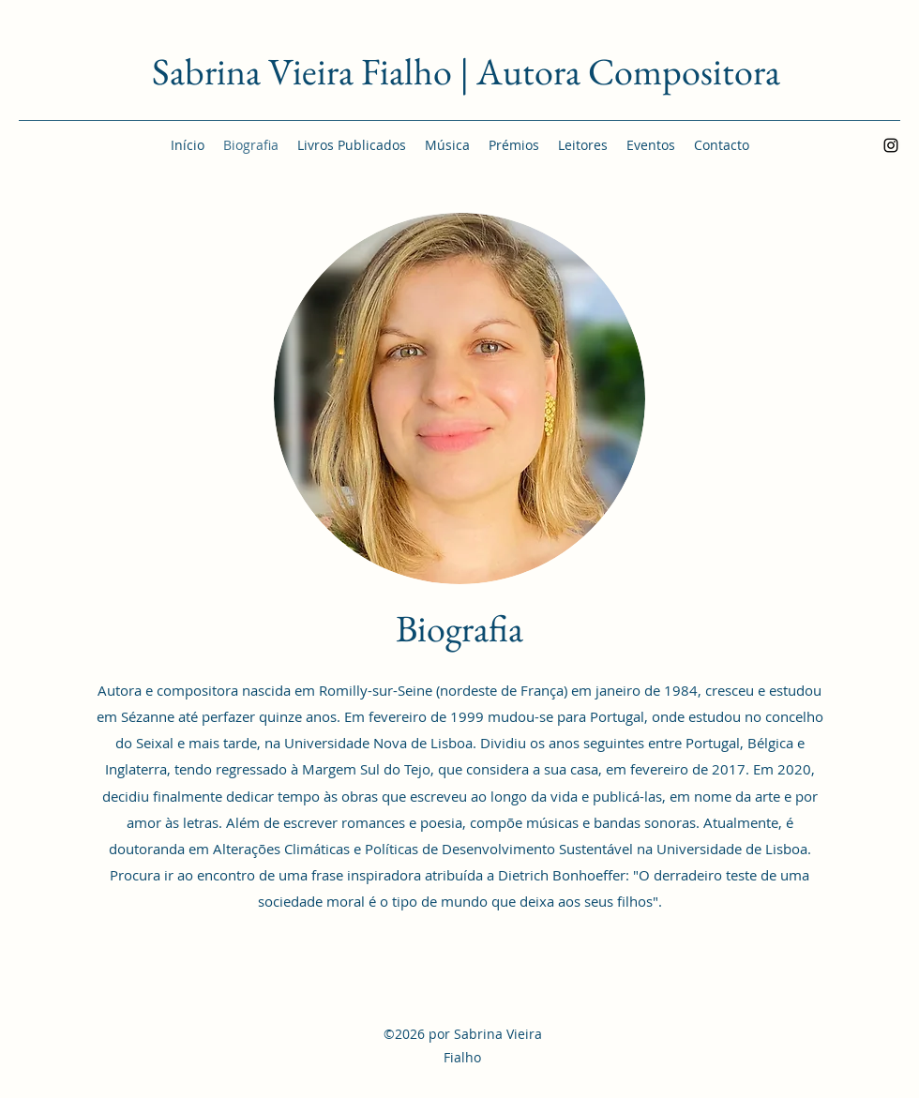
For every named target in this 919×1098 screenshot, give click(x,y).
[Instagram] (890, 145)
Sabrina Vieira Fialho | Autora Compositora (466, 71)
